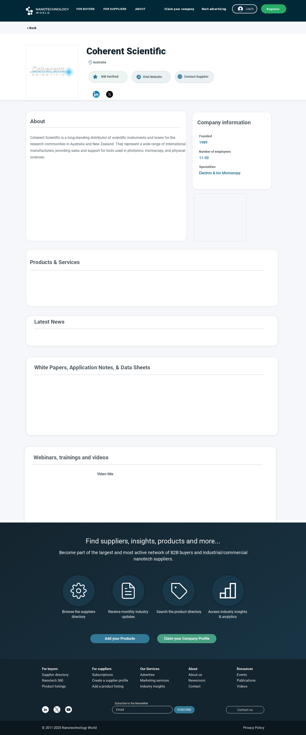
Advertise (147, 675)
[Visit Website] (151, 77)
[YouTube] (68, 709)
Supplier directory (55, 675)
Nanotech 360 (52, 680)
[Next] (177, 295)
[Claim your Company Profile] (186, 638)
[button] (88, 9)
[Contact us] (245, 709)
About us (195, 675)
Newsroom (196, 680)
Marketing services (154, 680)
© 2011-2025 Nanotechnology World (69, 728)
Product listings (54, 686)
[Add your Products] (119, 638)
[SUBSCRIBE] (184, 709)
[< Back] (42, 28)
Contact (194, 686)
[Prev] (113, 295)
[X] (109, 94)
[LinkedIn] (45, 709)
